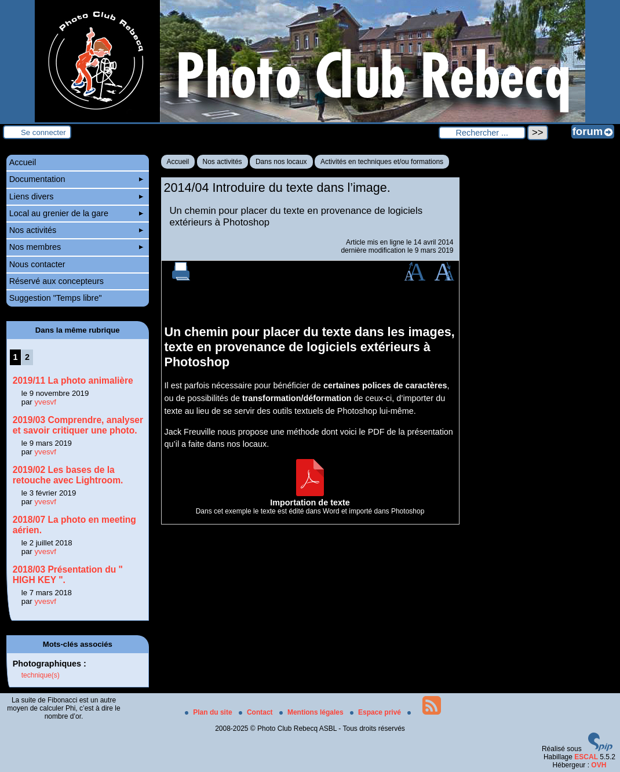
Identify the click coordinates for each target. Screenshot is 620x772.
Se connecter (43, 132)
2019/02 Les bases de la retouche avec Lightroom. (68, 475)
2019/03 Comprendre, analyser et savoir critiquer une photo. (78, 425)
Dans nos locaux (281, 162)
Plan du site (209, 712)
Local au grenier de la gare (76, 213)
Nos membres (76, 247)
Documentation (76, 179)
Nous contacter (37, 264)
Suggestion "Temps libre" (55, 298)
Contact (257, 712)
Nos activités (222, 162)
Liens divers (76, 196)
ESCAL (586, 757)
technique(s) (40, 675)
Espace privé (376, 712)
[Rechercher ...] (482, 132)
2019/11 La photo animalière (73, 380)
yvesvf (45, 402)
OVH (598, 765)
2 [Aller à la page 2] (27, 357)
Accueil (178, 162)
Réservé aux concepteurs (56, 281)
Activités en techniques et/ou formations (381, 162)
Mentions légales (312, 712)
